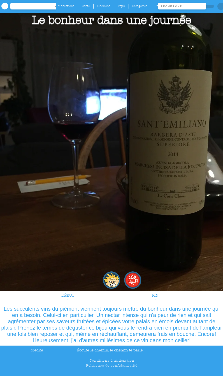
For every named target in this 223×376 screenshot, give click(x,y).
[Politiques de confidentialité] (112, 365)
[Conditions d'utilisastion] (112, 360)
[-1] (36, 6)
